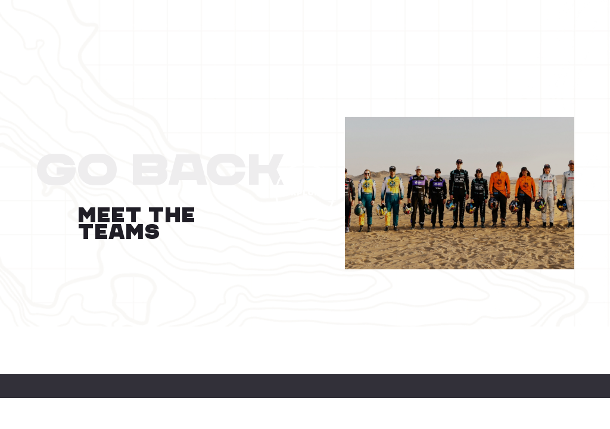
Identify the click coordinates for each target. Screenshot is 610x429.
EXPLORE (305, 192)
